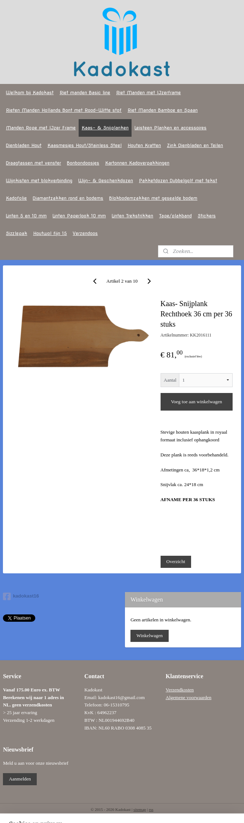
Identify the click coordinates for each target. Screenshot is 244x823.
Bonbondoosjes (83, 163)
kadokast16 (21, 596)
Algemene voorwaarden (189, 697)
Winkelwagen (149, 635)
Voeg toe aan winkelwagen (196, 402)
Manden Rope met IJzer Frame (41, 128)
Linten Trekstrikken (132, 215)
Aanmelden (20, 779)
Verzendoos (85, 233)
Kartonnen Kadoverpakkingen (137, 163)
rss (151, 809)
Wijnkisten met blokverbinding (39, 180)
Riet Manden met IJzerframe (148, 92)
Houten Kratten (144, 145)
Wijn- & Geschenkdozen (105, 180)
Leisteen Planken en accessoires (170, 128)
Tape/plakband (175, 215)
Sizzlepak (16, 233)
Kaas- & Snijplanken (105, 128)
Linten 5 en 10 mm (26, 215)
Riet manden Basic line (85, 92)
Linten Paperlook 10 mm (79, 215)
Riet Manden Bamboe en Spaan (163, 110)
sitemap (139, 809)
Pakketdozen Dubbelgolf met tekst (178, 180)
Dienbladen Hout (24, 145)
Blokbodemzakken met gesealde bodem (153, 198)
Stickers (207, 215)
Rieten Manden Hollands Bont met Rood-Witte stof (64, 110)
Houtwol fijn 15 (50, 233)
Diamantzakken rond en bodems (68, 198)
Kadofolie (16, 198)
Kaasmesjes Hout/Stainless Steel (84, 145)
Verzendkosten (180, 689)
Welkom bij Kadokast (30, 92)
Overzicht (175, 562)
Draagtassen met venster (33, 163)
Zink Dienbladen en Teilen (195, 145)
